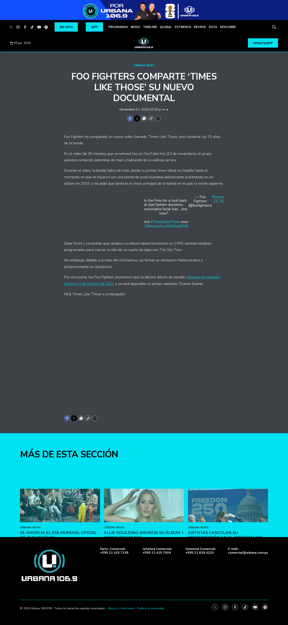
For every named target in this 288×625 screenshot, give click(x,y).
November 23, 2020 (220, 199)
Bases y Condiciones (121, 608)
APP (94, 27)
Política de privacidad (150, 608)
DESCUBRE (228, 27)
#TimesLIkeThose (165, 221)
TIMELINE (150, 27)
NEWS (135, 27)
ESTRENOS (183, 27)
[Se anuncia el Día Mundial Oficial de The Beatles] (60, 537)
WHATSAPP (263, 43)
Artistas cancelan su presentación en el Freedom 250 (225, 566)
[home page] (144, 43)
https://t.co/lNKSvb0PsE (168, 226)
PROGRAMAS (118, 27)
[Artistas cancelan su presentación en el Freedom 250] (228, 537)
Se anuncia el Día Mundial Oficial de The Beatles (58, 566)
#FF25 (144, 226)
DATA (213, 27)
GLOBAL (166, 27)
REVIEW (200, 27)
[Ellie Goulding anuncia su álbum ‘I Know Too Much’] (144, 537)
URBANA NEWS (144, 65)
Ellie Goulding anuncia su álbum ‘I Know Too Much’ (143, 566)
